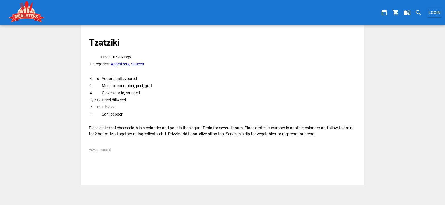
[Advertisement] (222, 165)
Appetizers (120, 64)
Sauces (137, 64)
